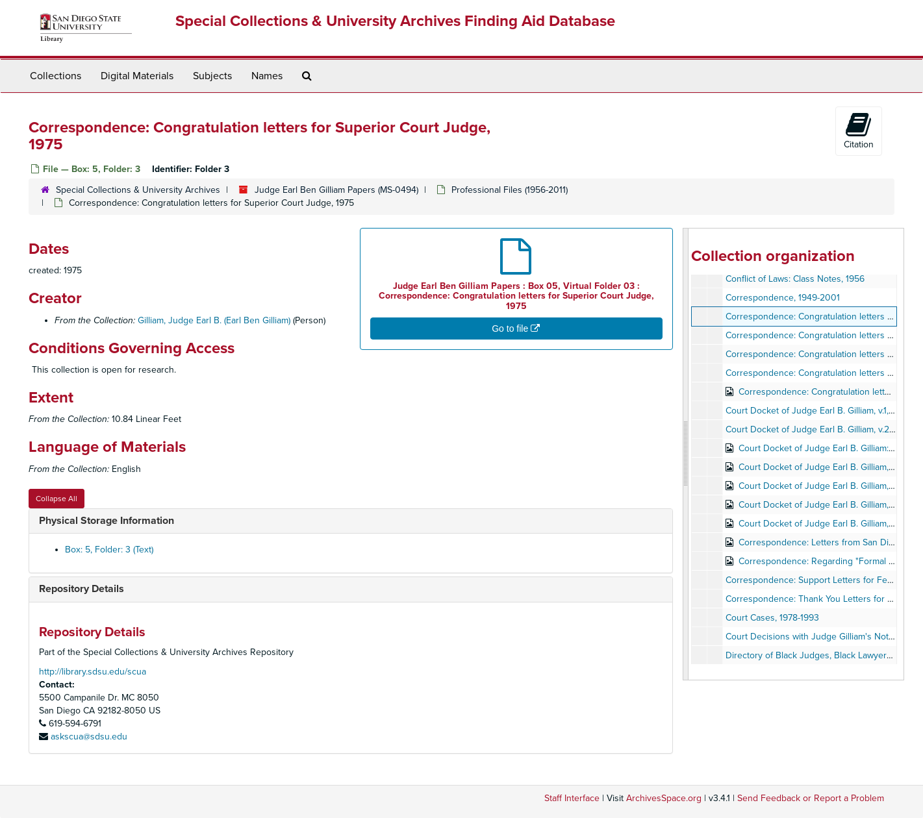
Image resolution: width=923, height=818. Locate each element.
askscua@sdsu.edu (89, 736)
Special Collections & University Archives (138, 189)
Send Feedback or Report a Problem (810, 798)
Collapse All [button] (56, 498)
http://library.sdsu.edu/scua (92, 671)
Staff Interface (572, 798)
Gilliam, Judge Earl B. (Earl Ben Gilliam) (214, 320)
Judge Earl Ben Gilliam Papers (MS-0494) (336, 189)
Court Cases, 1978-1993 (772, 617)
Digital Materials (137, 75)
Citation (859, 130)
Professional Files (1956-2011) (509, 189)
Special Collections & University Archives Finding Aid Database (395, 21)
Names (267, 75)
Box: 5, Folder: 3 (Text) (109, 549)
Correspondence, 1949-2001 (783, 297)
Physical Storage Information (106, 520)
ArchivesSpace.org (664, 798)
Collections (55, 75)
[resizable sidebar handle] (686, 454)
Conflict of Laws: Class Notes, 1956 (795, 278)
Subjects (212, 75)
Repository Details (81, 588)
